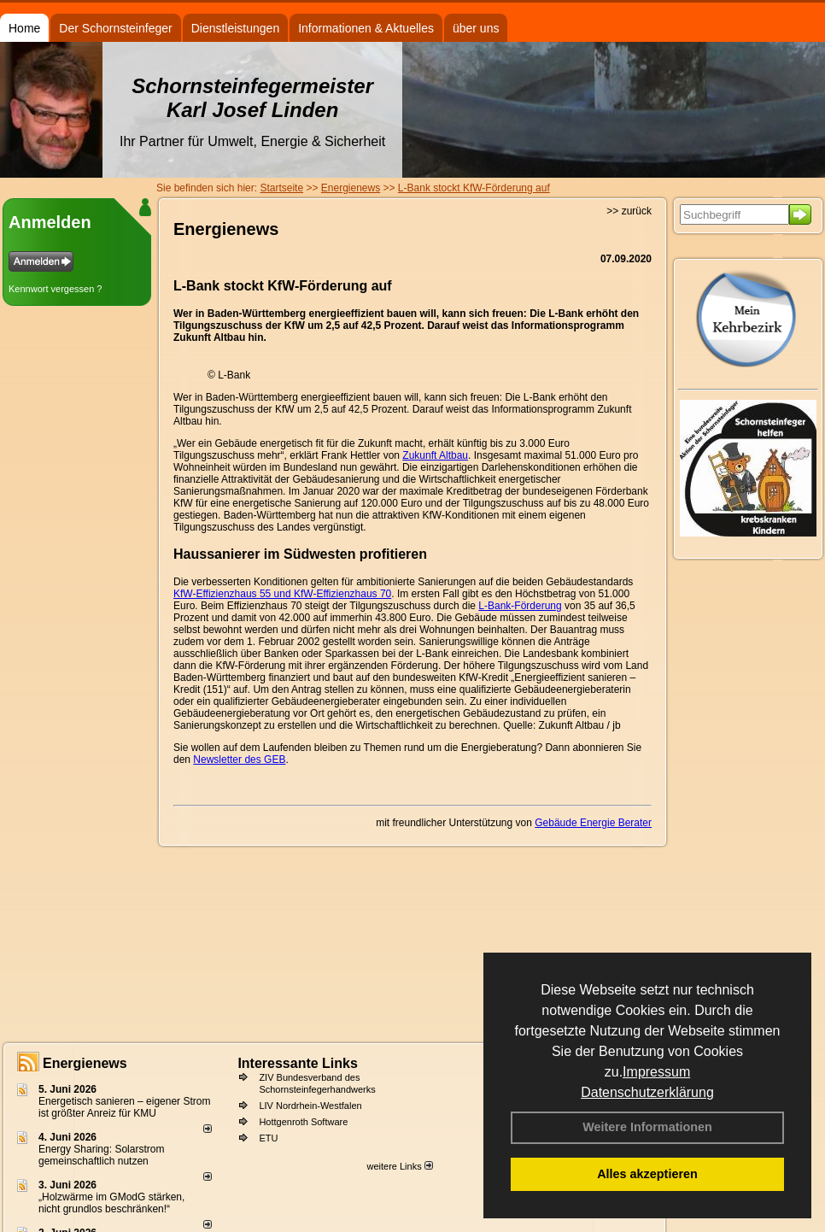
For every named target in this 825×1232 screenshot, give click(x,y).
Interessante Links (297, 1063)
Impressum (656, 1072)
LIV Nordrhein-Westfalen (310, 1105)
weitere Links (399, 1166)
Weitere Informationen (647, 1127)
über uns (476, 28)
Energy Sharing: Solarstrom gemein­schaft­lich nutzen (101, 1155)
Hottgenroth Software (303, 1122)
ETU (268, 1138)
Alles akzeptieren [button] (647, 1174)
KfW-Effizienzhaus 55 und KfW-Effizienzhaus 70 (282, 594)
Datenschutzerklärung (647, 1092)
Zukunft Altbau (435, 455)
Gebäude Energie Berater (593, 823)
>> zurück (629, 211)
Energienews (85, 1063)
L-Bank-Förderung (519, 606)
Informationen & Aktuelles (366, 28)
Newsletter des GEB (239, 760)
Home (24, 28)
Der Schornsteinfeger (115, 28)
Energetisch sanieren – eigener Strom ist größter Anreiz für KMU (124, 1107)
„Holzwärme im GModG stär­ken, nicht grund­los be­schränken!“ (111, 1203)
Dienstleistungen (235, 28)
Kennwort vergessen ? (55, 289)
